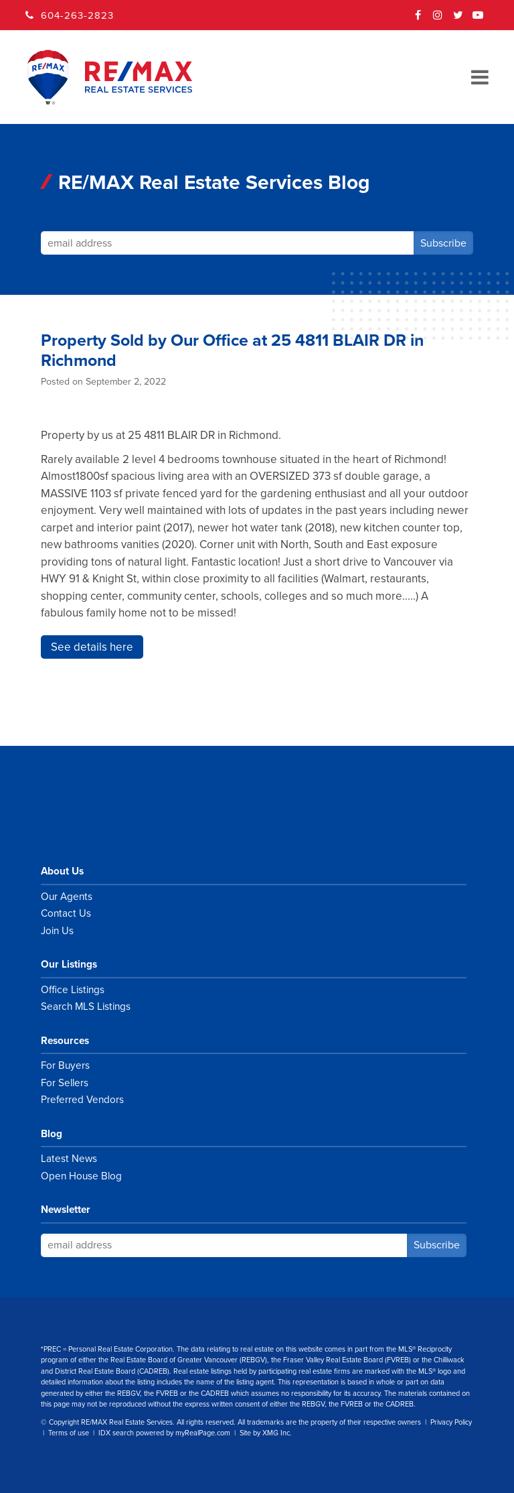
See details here (92, 647)
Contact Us (66, 913)
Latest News (69, 1159)
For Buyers (65, 1065)
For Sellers (64, 1083)
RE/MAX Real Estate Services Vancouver (124, 822)
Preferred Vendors (82, 1100)
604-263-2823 (77, 15)
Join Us (57, 931)
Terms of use (68, 1433)
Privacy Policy (451, 1422)
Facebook (418, 19)
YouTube (478, 19)
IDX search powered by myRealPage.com (164, 1433)
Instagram (438, 19)
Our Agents (66, 897)
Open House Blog (81, 1176)
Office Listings (72, 990)
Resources (65, 1041)
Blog (51, 1134)
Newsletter (65, 1210)
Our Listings (69, 964)
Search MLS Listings (86, 1006)
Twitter (458, 19)
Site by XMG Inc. (266, 1433)
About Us (62, 871)
